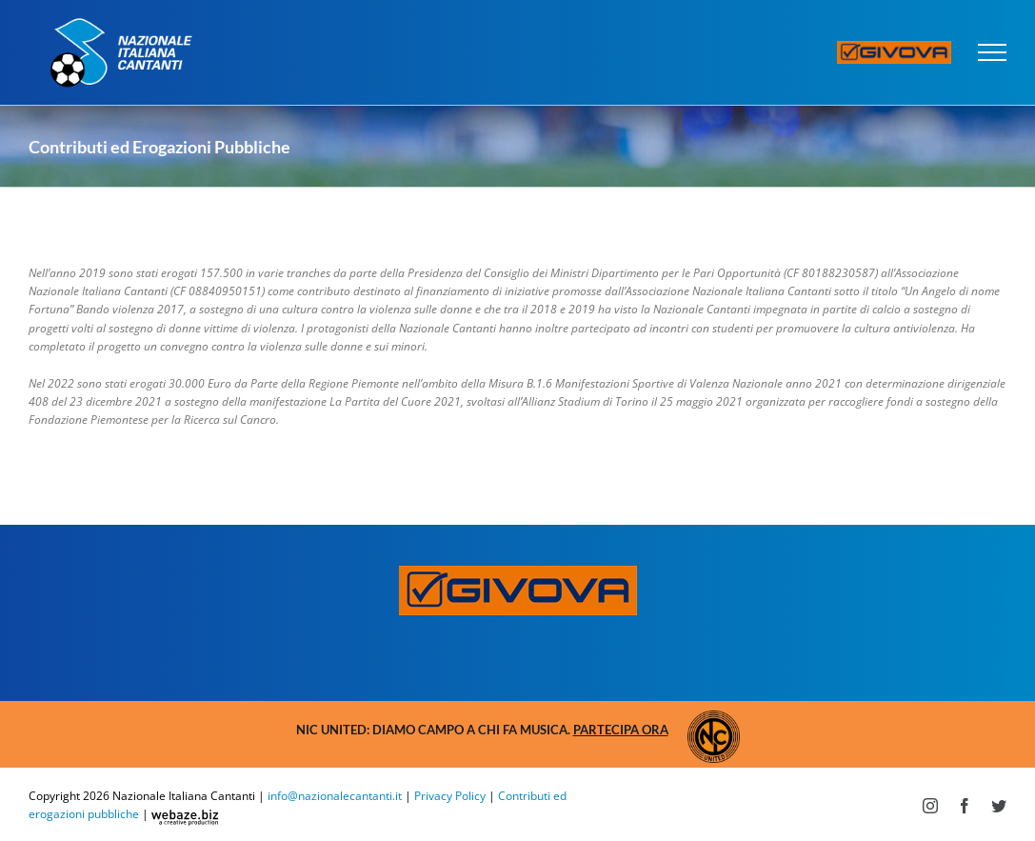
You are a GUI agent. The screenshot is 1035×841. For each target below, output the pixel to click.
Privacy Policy (450, 796)
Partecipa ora (620, 729)
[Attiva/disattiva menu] (992, 52)
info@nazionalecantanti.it (335, 796)
